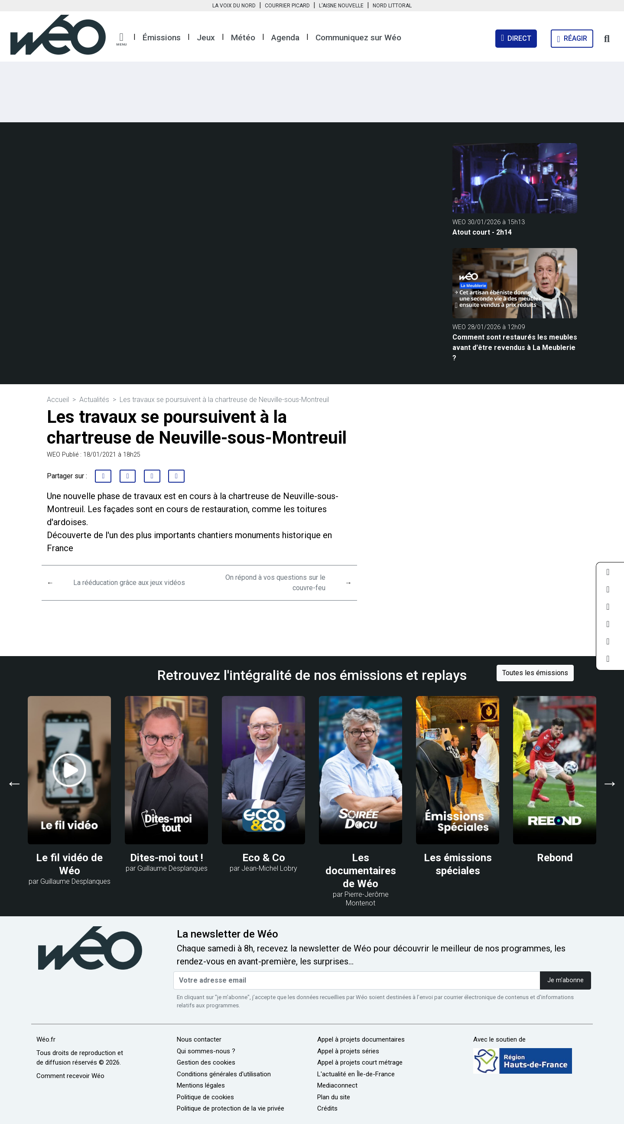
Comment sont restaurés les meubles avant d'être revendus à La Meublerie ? (514, 347)
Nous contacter (199, 1039)
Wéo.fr (45, 1039)
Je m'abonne (565, 980)
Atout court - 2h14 (482, 232)
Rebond (555, 858)
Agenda (285, 37)
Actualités (94, 399)
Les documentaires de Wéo (360, 871)
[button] (121, 39)
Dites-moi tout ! (166, 858)
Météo (243, 37)
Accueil (58, 399)
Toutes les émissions (535, 673)
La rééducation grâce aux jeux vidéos (129, 582)
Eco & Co (263, 858)
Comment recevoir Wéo (70, 1076)
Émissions (162, 37)
